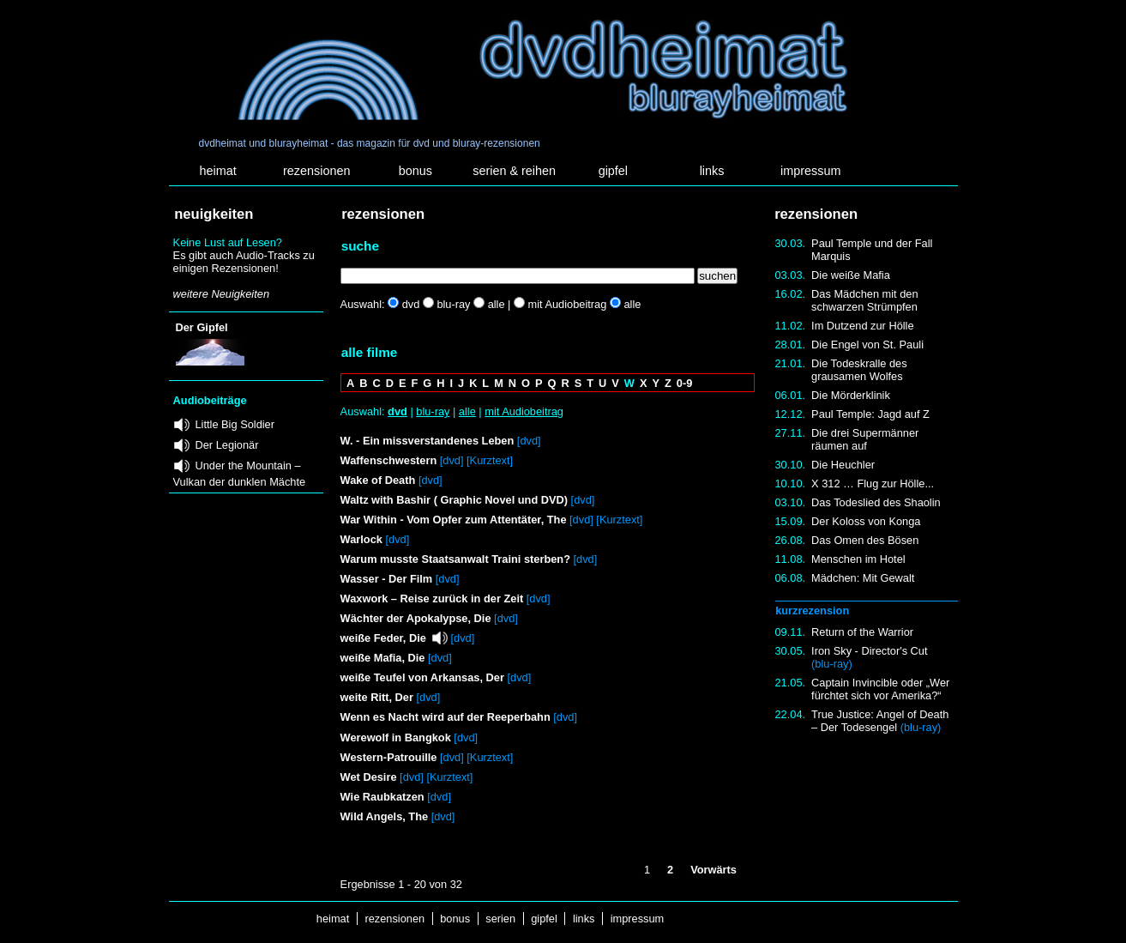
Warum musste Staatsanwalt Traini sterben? (455, 559)
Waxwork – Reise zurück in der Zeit (432, 598)
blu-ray (432, 411)
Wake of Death (378, 480)
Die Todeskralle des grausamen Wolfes (858, 370)
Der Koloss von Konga (865, 521)
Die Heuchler (843, 464)
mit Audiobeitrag (524, 411)
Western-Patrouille (388, 757)
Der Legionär (227, 444)
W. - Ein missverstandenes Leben (427, 440)
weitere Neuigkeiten (221, 293)
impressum (810, 171)
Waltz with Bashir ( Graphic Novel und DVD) (454, 499)
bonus (415, 171)
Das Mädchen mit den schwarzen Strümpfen (864, 300)
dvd (397, 411)
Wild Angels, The (384, 816)
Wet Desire (370, 777)
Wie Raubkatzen (382, 796)
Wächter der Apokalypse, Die (415, 618)
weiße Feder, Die (383, 638)
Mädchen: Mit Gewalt (862, 577)
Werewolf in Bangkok (395, 737)
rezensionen (316, 171)
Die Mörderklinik (850, 395)
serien (501, 918)
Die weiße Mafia (850, 275)
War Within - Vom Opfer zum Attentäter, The (453, 519)
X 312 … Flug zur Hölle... (872, 483)
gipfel (613, 171)
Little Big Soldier (235, 424)
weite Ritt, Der (376, 697)
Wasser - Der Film (386, 578)
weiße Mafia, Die (382, 657)
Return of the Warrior (862, 632)
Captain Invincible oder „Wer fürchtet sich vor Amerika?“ (880, 689)
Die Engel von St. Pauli (867, 344)
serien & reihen (514, 171)
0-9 (685, 383)
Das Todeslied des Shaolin (876, 502)
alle (467, 411)
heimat (217, 171)
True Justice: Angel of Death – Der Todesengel (879, 721)
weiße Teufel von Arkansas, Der (422, 677)
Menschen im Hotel (858, 559)
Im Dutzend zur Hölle (862, 325)
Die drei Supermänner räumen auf (864, 439)
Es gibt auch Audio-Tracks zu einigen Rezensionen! (244, 262)
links (712, 171)
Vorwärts (713, 869)
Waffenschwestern (388, 460)
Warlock (361, 539)
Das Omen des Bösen (864, 540)
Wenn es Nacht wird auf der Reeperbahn (445, 716)
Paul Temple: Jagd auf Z (870, 414)
